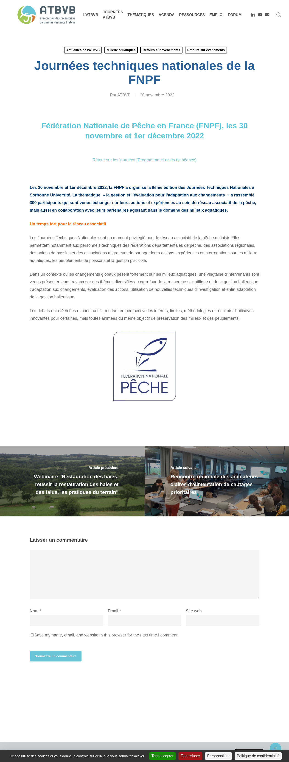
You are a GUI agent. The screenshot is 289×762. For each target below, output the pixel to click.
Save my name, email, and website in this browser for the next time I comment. (106, 635)
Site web (194, 611)
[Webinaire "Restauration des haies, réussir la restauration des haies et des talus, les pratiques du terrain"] (72, 481)
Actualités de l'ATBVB (83, 50)
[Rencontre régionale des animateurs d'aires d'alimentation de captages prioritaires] (217, 481)
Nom (35, 611)
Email (114, 611)
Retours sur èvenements (161, 50)
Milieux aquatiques (121, 50)
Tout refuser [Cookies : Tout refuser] (190, 756)
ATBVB (124, 95)
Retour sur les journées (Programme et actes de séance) (144, 160)
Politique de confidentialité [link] (258, 756)
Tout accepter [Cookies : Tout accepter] (163, 756)
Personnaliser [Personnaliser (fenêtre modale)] (218, 756)
